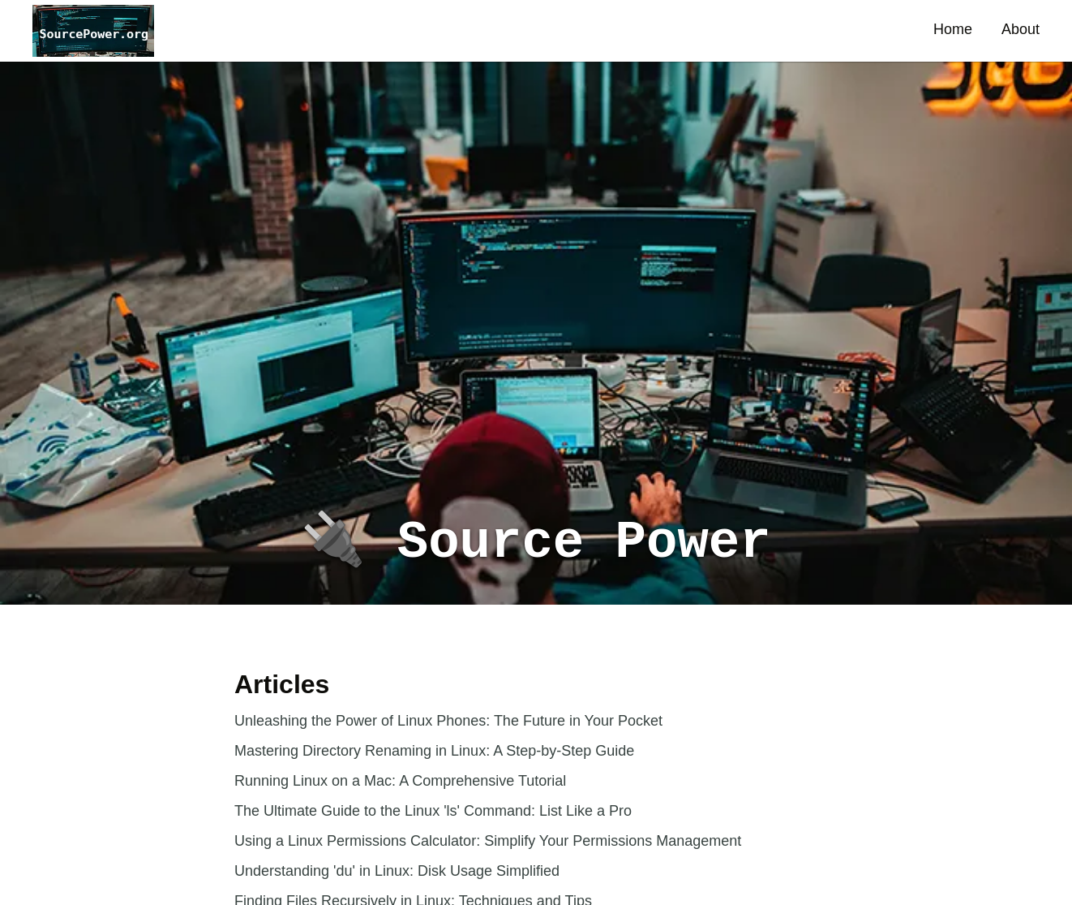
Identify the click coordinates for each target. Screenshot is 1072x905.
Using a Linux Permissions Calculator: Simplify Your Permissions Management (487, 841)
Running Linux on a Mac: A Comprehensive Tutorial (400, 781)
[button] (93, 31)
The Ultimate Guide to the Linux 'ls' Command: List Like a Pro (433, 811)
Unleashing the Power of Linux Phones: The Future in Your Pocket (448, 721)
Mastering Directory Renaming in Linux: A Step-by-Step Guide (434, 751)
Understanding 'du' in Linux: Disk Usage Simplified (397, 871)
